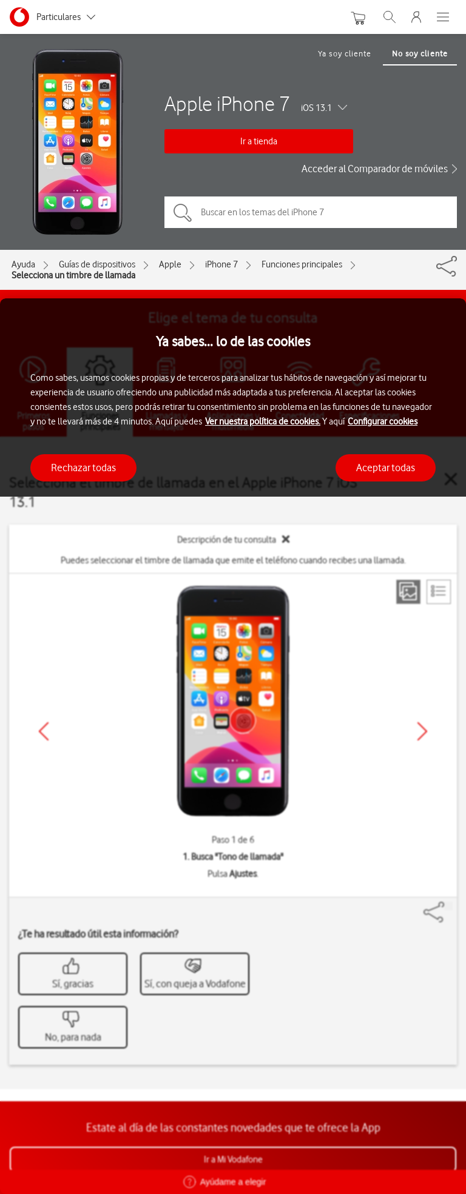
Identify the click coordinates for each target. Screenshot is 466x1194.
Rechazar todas (83, 467)
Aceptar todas (385, 467)
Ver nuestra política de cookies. (262, 421)
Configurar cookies (382, 421)
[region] (233, 746)
